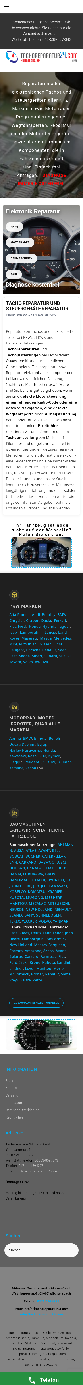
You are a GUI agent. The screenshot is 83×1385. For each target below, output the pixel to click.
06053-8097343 (46, 1160)
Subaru (50, 655)
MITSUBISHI (58, 903)
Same (66, 974)
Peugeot (16, 650)
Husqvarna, (32, 750)
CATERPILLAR (54, 856)
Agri (14, 274)
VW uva (41, 661)
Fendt (58, 932)
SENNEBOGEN (48, 915)
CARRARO (27, 862)
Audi (36, 614)
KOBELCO (17, 891)
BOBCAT (16, 856)
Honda (35, 626)
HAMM (15, 874)
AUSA (19, 850)
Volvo (28, 661)
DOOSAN (17, 868)
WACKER (29, 921)
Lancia (50, 632)
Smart (37, 655)
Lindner (16, 968)
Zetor (37, 980)
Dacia (46, 620)
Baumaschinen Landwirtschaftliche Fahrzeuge (36, 830)
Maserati (29, 638)
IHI (69, 880)
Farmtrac (48, 956)
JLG (44, 885)
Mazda (46, 638)
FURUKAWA (33, 874)
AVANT (44, 850)
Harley (15, 750)
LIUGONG (34, 897)
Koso (32, 756)
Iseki (23, 962)
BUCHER (33, 856)
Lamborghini (31, 632)
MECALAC (37, 903)
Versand (12, 1095)
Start (9, 1081)
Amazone (33, 950)
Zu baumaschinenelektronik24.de (36, 1002)
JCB (36, 885)
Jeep (13, 632)
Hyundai (50, 626)
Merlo (58, 968)
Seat (13, 655)
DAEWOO (46, 862)
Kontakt (11, 1088)
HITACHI (38, 880)
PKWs (15, 226)
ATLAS (31, 850)
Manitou (44, 968)
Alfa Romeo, (20, 614)
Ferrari (60, 620)
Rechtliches (15, 1117)
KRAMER (55, 891)
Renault (49, 650)
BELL (56, 850)
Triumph (64, 762)
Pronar (37, 974)
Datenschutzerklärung (22, 1110)
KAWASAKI (58, 885)
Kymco (54, 756)
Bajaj (41, 744)
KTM (42, 756)
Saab (62, 650)
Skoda (24, 655)
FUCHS (61, 868)
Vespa (30, 767)
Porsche (33, 650)
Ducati (15, 744)
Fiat (12, 626)
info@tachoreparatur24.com (36, 1171)
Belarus (16, 956)
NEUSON (17, 909)
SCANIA (16, 915)
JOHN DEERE (20, 885)
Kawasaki (17, 756)
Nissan (46, 644)
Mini (13, 644)
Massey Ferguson (49, 944)
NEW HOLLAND (39, 909)
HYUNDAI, (56, 880)
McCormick (57, 938)
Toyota (15, 661)
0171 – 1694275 (31, 1166)
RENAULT (63, 909)
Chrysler (16, 620)
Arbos (48, 950)
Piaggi (14, 762)
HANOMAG (19, 880)
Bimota (40, 738)
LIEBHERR (54, 897)
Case (13, 932)
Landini (63, 962)
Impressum (14, 1103)
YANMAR (60, 921)
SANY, (30, 915)
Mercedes (62, 638)
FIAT (49, 868)
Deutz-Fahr (41, 932)
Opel (58, 644)
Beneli (54, 738)
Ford (22, 626)
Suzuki (65, 655)
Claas (24, 932)
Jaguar (64, 626)
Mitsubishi (28, 644)
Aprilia (15, 738)
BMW (62, 614)
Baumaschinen (22, 258)
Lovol (30, 968)
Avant (61, 950)
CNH (13, 862)
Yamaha (16, 767)
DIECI (61, 862)
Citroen (32, 620)
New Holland (20, 944)
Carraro (16, 950)
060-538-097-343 (56, 39)
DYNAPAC (35, 868)
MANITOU (18, 903)
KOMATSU (36, 891)
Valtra (25, 980)
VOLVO (45, 921)
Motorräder (20, 242)
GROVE (51, 874)
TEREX (14, 921)
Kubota (48, 962)
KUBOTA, (17, 897)
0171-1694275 (48, 1301)
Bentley (49, 614)
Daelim (28, 744)
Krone (35, 962)
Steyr (13, 980)
